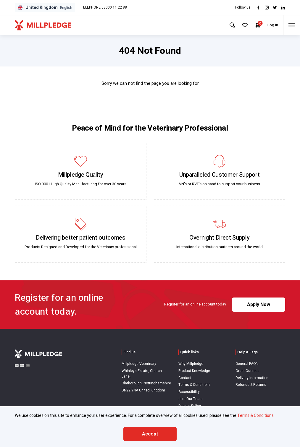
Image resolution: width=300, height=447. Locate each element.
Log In (270, 25)
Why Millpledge (190, 363)
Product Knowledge (194, 370)
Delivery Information (252, 378)
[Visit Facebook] (258, 7)
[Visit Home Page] (43, 25)
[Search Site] (228, 25)
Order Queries (247, 370)
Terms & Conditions (194, 384)
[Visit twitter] (275, 7)
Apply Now (258, 304)
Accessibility (189, 391)
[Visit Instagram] (267, 7)
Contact (184, 378)
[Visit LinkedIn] (283, 7)
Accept (150, 434)
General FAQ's (247, 363)
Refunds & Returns (251, 384)
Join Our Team (190, 399)
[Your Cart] (254, 25)
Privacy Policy (189, 406)
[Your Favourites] (241, 25)
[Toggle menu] (290, 25)
